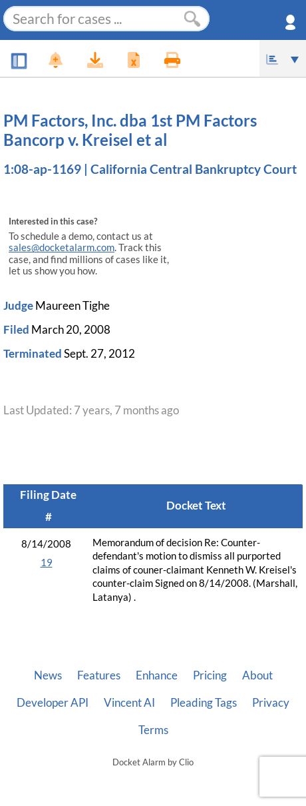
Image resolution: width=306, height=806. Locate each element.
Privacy (270, 702)
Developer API (52, 702)
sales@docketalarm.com (61, 247)
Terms (153, 730)
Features (98, 675)
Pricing (210, 675)
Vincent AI (129, 702)
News (48, 675)
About (257, 675)
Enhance (157, 675)
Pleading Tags (203, 702)
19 (47, 562)
